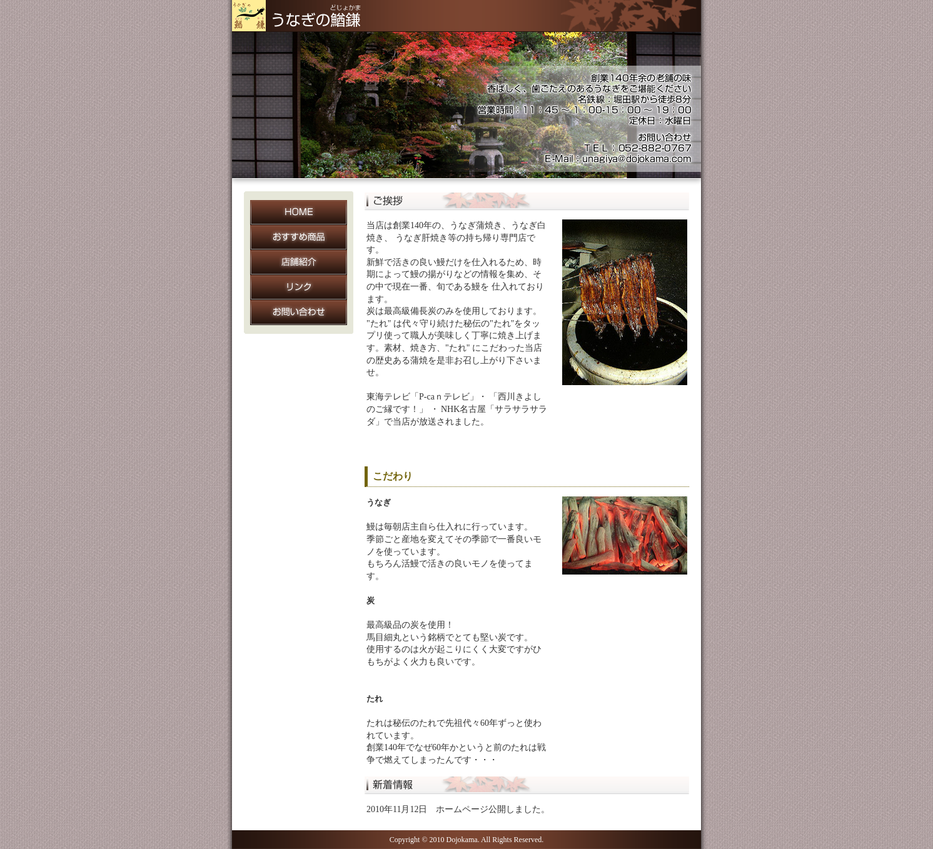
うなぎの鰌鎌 (301, 16)
